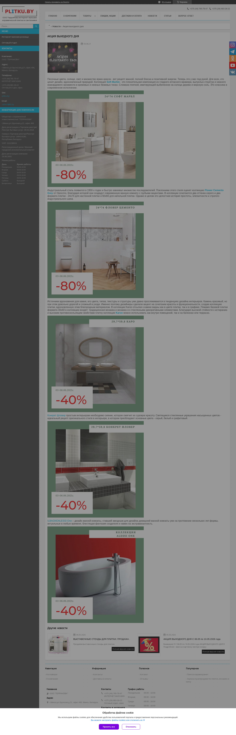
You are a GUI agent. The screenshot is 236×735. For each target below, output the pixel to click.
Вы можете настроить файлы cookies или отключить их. (117, 720)
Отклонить (131, 727)
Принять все (109, 727)
